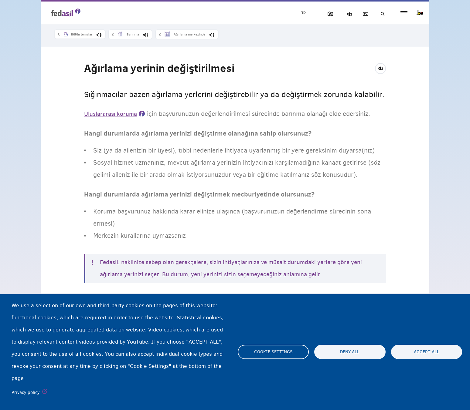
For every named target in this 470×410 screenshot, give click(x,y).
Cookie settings (273, 352)
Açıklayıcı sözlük (359, 14)
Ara (380, 14)
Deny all (349, 352)
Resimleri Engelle (317, 14)
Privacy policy (26, 392)
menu (403, 13)
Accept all (426, 352)
